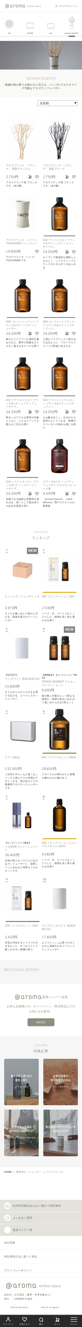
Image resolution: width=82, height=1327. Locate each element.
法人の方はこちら (68, 6)
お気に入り (24, 1320)
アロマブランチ (54, 1172)
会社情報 (9, 1242)
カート (57, 1320)
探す (41, 1320)
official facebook (19, 1307)
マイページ (8, 1320)
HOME (8, 1172)
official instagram (50, 1307)
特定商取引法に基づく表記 (20, 1256)
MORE (41, 1022)
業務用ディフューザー (28, 1172)
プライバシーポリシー (18, 1270)
